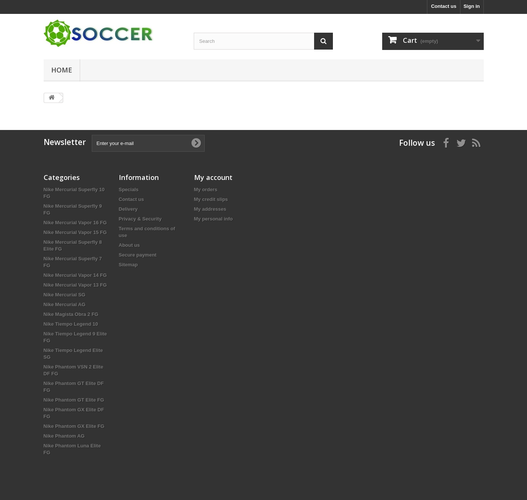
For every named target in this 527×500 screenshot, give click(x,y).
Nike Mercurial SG (64, 295)
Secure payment (137, 255)
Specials (129, 189)
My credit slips (211, 199)
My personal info (213, 219)
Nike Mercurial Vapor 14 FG (75, 275)
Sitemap (128, 264)
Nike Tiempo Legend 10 (71, 324)
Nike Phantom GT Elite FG (74, 400)
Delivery (128, 209)
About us (129, 245)
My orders (205, 189)
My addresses (210, 209)
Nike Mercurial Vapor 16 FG (75, 222)
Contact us (443, 6)
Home (61, 69)
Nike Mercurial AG (65, 304)
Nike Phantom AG (64, 436)
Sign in (471, 6)
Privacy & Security (140, 219)
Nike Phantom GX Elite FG (74, 426)
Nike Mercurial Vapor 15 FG (75, 232)
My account (213, 177)
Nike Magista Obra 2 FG (71, 314)
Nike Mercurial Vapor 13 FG (75, 285)
